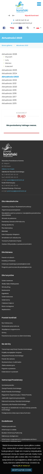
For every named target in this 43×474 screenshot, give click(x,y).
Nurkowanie (6, 290)
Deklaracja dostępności (10, 436)
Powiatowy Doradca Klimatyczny (13, 222)
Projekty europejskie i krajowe (11, 352)
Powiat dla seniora (8, 359)
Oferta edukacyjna (8, 365)
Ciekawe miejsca (8, 303)
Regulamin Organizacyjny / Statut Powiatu (17, 395)
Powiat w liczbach (8, 257)
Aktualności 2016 (9, 100)
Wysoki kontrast (32, 15)
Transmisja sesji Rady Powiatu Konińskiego (17, 349)
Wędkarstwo (6, 309)
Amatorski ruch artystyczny (11, 238)
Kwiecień (9, 66)
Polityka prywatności (9, 426)
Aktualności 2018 (9, 93)
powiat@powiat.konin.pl (22, 23)
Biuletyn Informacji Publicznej (12, 433)
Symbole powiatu (8, 385)
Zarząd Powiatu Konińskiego (11, 388)
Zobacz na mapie (8, 169)
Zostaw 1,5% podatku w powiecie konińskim (17, 244)
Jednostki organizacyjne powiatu (13, 398)
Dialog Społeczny (8, 225)
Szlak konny (6, 300)
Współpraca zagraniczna (11, 329)
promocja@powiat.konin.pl (16, 191)
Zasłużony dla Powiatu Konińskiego (14, 404)
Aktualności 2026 (9, 54)
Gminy (4, 333)
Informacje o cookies (9, 430)
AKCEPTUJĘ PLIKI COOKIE (21, 470)
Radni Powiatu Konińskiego (11, 392)
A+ (13, 15)
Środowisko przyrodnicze (10, 326)
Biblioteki (5, 231)
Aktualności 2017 (9, 96)
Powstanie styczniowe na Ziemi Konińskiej (16, 336)
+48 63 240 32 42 (22, 20)
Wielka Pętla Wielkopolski (10, 284)
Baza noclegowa (8, 306)
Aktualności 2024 (9, 73)
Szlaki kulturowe (7, 297)
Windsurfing (6, 287)
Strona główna (7, 45)
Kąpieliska (5, 293)
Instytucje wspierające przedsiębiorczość (16, 264)
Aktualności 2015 (9, 103)
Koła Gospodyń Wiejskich (10, 234)
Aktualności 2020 (9, 86)
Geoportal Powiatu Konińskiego (12, 356)
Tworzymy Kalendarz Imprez (11, 241)
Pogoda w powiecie (8, 369)
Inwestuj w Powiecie (8, 261)
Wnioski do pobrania (9, 218)
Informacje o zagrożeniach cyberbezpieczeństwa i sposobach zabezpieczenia (19, 440)
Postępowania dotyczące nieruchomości (16, 413)
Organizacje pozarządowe (11, 210)
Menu (39, 4)
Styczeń (8, 57)
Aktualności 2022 (9, 80)
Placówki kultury (7, 228)
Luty (7, 60)
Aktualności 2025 (9, 70)
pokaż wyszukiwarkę (28, 28)
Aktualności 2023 (22, 45)
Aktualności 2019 (9, 90)
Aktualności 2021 (9, 83)
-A (9, 15)
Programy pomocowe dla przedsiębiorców (17, 267)
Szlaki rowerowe (7, 281)
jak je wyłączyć (24, 465)
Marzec (8, 63)
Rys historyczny (7, 323)
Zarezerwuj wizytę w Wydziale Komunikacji (16, 207)
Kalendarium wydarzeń (10, 372)
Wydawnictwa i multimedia (11, 362)
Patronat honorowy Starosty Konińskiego (16, 401)
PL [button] (36, 28)
